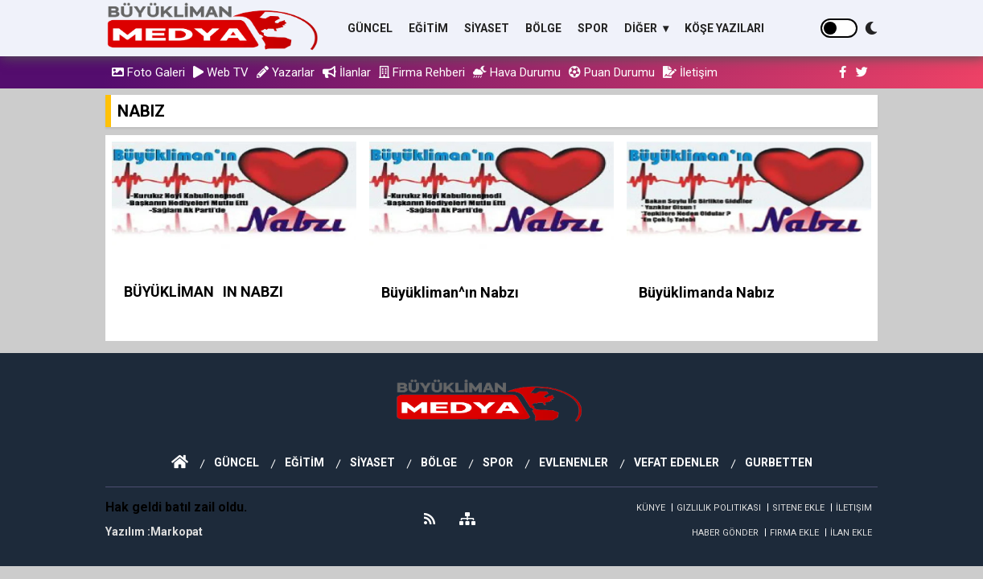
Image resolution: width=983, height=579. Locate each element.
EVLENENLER (573, 462)
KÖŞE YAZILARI (724, 28)
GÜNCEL (370, 28)
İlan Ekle (851, 533)
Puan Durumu (612, 72)
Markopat (176, 531)
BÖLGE (543, 28)
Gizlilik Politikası (719, 508)
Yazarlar (286, 72)
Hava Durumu (517, 72)
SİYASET (486, 28)
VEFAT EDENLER (676, 462)
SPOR (593, 28)
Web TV (221, 72)
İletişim (690, 72)
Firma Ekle (794, 533)
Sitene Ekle (798, 508)
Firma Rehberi (422, 72)
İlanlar (347, 72)
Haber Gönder (725, 533)
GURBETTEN (778, 462)
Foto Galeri (148, 72)
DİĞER (642, 28)
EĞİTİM (428, 28)
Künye (650, 508)
